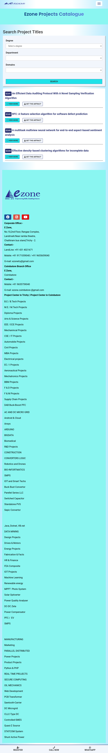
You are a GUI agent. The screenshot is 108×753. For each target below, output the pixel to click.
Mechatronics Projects (15, 376)
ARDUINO (9, 429)
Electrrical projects (13, 359)
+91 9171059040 (21, 255)
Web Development (13, 691)
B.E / (7, 301)
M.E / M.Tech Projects (15, 307)
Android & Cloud (12, 418)
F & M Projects (11, 393)
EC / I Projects (11, 364)
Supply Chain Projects (15, 399)
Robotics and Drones (15, 464)
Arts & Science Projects (16, 318)
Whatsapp (89, 749)
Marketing (9, 645)
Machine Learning (13, 577)
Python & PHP (11, 668)
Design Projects (12, 537)
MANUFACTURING (13, 639)
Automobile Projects (14, 341)
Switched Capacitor (14, 498)
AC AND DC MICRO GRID (17, 412)
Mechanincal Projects (15, 330)
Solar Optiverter (12, 594)
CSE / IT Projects (13, 336)
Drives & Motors (12, 543)
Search (54, 81)
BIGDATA (9, 435)
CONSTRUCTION (12, 452)
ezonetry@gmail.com (23, 261)
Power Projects (12, 656)
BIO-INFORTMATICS (14, 469)
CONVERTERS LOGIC (15, 458)
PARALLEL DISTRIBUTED (17, 650)
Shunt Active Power (14, 737)
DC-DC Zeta (10, 606)
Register (18, 749)
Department (12, 52)
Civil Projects (11, 347)
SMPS (7, 475)
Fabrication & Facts (14, 554)
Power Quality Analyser (16, 600)
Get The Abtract (32, 104)
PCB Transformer (13, 696)
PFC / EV (9, 617)
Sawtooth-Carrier (13, 702)
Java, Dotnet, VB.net (14, 525)
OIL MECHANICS (12, 685)
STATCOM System (13, 731)
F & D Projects (11, 387)
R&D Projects (11, 446)
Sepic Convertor (12, 510)
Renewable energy (13, 583)
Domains (10, 64)
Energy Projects (12, 548)
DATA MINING (11, 531)
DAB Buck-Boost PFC (15, 405)
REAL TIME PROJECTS (16, 673)
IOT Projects (10, 571)
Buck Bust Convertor (14, 487)
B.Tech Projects (18, 301)
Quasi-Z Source (12, 725)
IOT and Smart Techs (15, 481)
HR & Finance (11, 560)
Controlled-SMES (13, 719)
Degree (9, 40)
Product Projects (12, 662)
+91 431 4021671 (24, 249)
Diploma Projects (13, 313)
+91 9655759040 (21, 284)
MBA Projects (11, 353)
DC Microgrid (11, 708)
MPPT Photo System (15, 589)
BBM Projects (11, 382)
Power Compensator (14, 612)
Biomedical (10, 441)
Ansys (7, 423)
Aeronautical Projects (15, 370)
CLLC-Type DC (11, 714)
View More (12, 104)
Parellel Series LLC (13, 492)
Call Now (54, 749)
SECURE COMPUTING (15, 679)
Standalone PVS (12, 504)
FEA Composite (12, 566)
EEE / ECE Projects (14, 324)
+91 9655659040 (40, 255)
